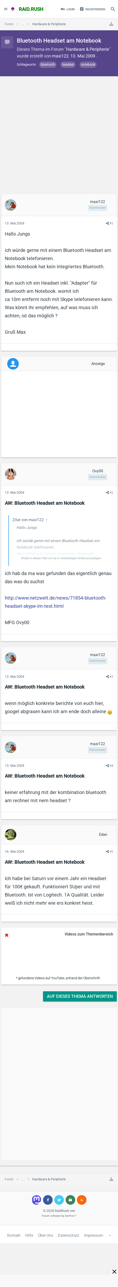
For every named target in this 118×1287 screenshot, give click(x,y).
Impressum (93, 1235)
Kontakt (13, 1235)
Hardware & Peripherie (87, 49)
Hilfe (29, 1235)
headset (68, 64)
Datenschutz (68, 1235)
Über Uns (45, 1235)
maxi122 (60, 55)
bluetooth (48, 64)
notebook (88, 64)
